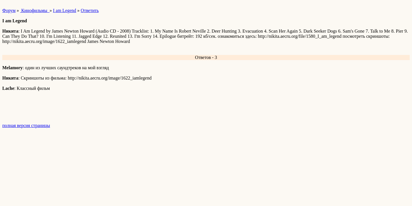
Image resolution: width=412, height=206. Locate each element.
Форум (8, 10)
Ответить (90, 10)
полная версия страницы (26, 125)
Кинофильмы (34, 10)
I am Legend (64, 10)
